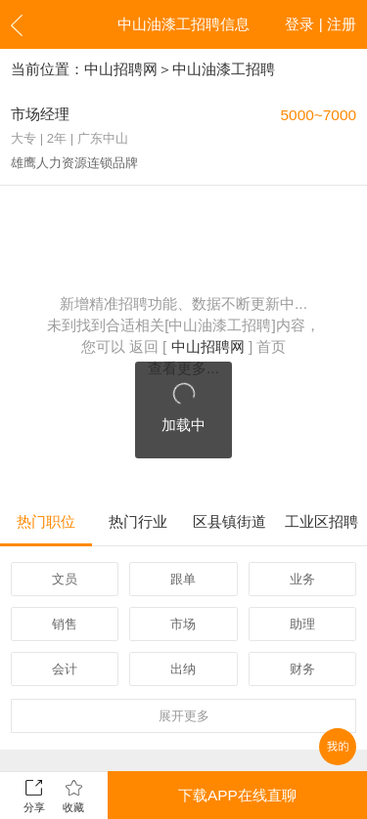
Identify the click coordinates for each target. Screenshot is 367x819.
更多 (184, 716)
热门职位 (46, 521)
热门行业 (138, 521)
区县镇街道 (229, 521)
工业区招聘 (321, 521)
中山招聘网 (121, 69)
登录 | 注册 (320, 24)
